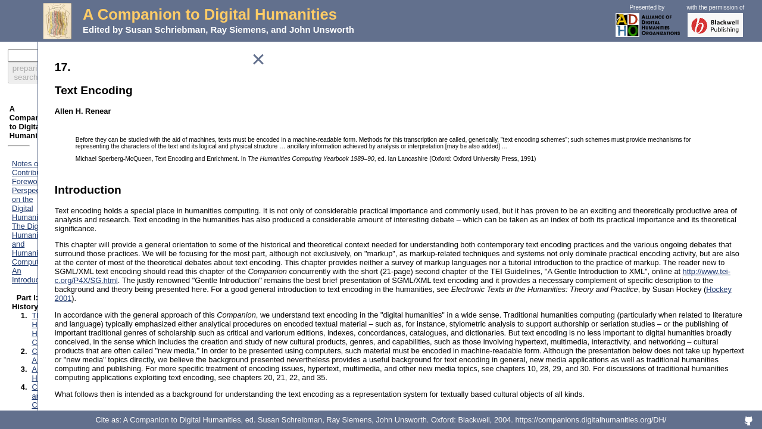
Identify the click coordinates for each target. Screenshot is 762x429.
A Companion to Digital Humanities (210, 14)
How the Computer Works (81, 294)
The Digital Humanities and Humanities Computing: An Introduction (130, 133)
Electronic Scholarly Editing (84, 395)
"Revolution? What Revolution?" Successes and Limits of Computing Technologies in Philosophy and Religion (153, 263)
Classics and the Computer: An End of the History (121, 186)
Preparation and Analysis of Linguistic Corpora (116, 387)
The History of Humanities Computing (101, 160)
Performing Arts (64, 249)
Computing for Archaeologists (87, 168)
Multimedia (56, 240)
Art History (55, 177)
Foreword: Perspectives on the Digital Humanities (100, 124)
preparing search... (153, 55)
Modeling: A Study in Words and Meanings (109, 351)
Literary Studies (64, 222)
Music (47, 231)
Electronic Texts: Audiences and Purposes (108, 342)
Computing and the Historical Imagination (107, 195)
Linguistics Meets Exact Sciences (94, 213)
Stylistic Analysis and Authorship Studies (106, 378)
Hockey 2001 (432, 332)
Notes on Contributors (54, 115)
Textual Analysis (65, 404)
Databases (56, 311)
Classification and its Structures (91, 303)
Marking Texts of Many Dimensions (96, 320)
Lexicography (60, 204)
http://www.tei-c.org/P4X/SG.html (408, 305)
